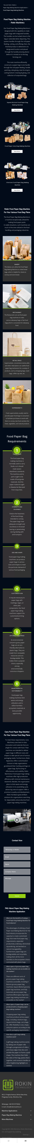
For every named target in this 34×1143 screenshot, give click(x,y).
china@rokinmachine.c (13, 1107)
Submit (17, 896)
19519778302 (15, 1104)
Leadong (18, 1132)
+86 (10, 1104)
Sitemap (25, 1135)
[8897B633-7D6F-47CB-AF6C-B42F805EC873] (17, 1085)
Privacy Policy (6, 1138)
